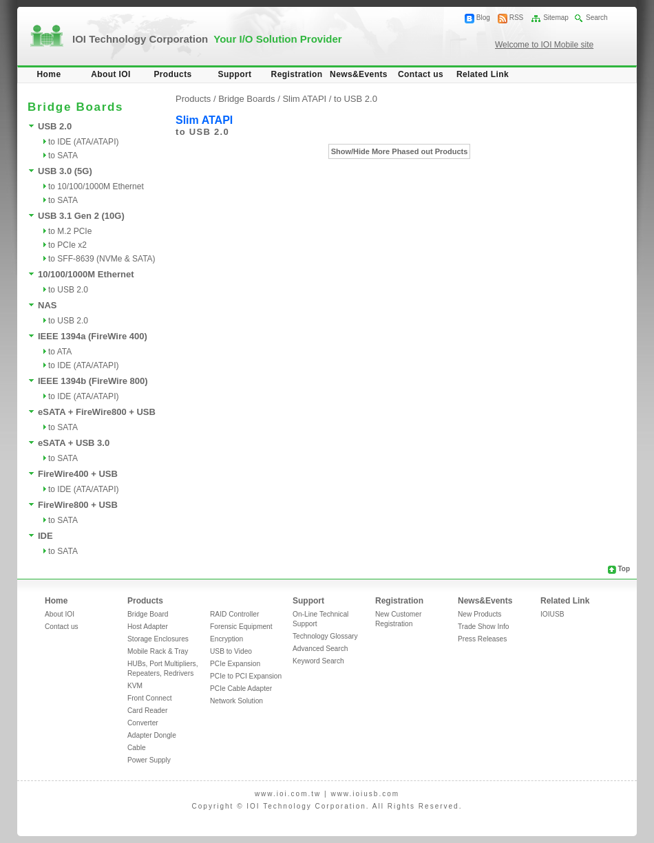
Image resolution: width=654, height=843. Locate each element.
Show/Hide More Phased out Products (399, 151)
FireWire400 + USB (78, 474)
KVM (135, 686)
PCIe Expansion (235, 664)
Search (597, 17)
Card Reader (147, 710)
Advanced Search (320, 648)
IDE (45, 536)
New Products (479, 614)
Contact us (420, 74)
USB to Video (231, 651)
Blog (483, 17)
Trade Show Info (483, 626)
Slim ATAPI (305, 99)
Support (235, 74)
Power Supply (149, 760)
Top (624, 569)
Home (49, 74)
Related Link (482, 74)
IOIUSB (552, 614)
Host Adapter (147, 626)
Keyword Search (318, 661)
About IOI (111, 74)
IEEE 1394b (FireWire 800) (93, 381)
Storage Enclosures (158, 639)
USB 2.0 (55, 126)
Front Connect (149, 698)
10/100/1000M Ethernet (86, 274)
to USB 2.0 (68, 290)
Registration (297, 74)
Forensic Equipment (241, 626)
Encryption (226, 639)
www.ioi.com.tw (288, 794)
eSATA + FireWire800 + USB (97, 412)
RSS (516, 17)
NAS (47, 305)
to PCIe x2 (67, 245)
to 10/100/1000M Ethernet (96, 186)
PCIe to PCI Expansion (246, 676)
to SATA (63, 155)
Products (172, 74)
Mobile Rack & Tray (157, 651)
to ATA (60, 351)
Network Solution (236, 701)
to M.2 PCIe (70, 231)
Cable (136, 747)
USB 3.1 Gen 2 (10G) (81, 216)
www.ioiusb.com (364, 794)
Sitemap (556, 17)
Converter (142, 723)
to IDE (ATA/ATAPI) (83, 142)
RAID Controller (234, 614)
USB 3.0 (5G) (65, 171)
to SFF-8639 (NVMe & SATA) (102, 259)
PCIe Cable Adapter (241, 688)
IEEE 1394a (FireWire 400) (92, 336)
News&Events (359, 74)
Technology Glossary (325, 636)
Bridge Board (147, 614)
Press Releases (482, 639)
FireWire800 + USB (78, 505)
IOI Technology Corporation (207, 39)
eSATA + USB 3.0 (73, 443)
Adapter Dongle (151, 735)
